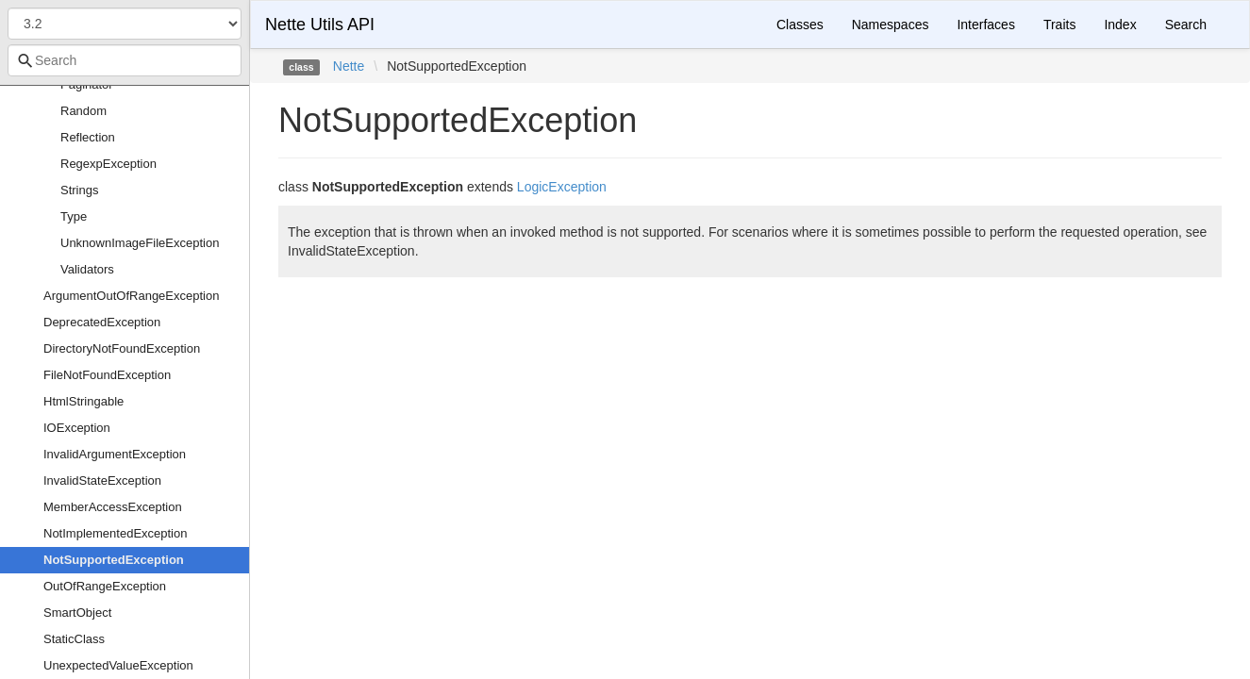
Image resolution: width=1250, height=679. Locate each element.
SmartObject (77, 612)
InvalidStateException (102, 480)
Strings (79, 190)
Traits (1059, 24)
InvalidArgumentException (114, 454)
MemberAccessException (112, 507)
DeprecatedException (101, 322)
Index (1120, 24)
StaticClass (74, 639)
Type (73, 216)
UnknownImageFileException (139, 243)
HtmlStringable (83, 401)
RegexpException (108, 164)
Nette (348, 66)
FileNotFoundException (107, 375)
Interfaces (985, 24)
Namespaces (890, 24)
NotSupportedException (113, 560)
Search (1186, 24)
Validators (87, 269)
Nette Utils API (320, 24)
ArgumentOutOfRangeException (131, 296)
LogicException (562, 186)
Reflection (87, 137)
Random (83, 111)
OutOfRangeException (104, 586)
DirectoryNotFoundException (121, 348)
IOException (76, 428)
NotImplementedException (115, 533)
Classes (800, 24)
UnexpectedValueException (118, 665)
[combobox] (125, 60)
